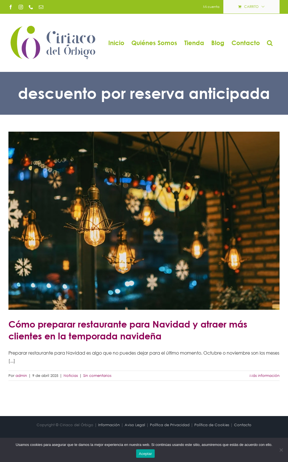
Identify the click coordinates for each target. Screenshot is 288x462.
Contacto (242, 425)
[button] (270, 43)
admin (21, 375)
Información (109, 425)
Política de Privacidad (170, 425)
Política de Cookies (211, 425)
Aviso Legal (135, 425)
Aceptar (145, 454)
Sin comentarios (97, 375)
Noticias (71, 375)
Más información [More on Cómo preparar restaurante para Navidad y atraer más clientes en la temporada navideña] (264, 375)
